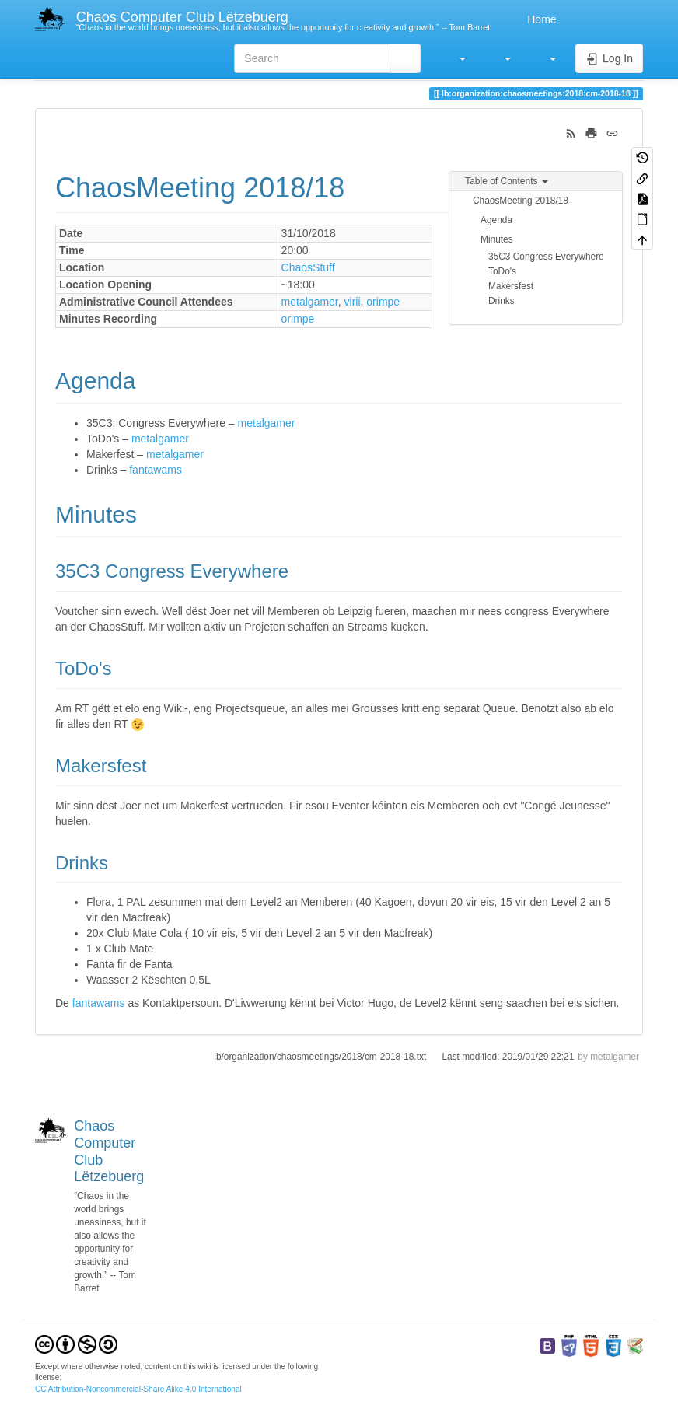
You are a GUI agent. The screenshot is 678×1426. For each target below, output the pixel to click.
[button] (454, 58)
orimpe (383, 301)
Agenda (496, 220)
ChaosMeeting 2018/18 (520, 200)
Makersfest (510, 286)
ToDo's (502, 271)
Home (540, 19)
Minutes (497, 239)
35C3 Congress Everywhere (546, 256)
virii (352, 301)
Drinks (501, 300)
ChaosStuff (308, 267)
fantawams (155, 469)
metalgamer (309, 301)
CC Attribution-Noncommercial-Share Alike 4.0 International (138, 1389)
